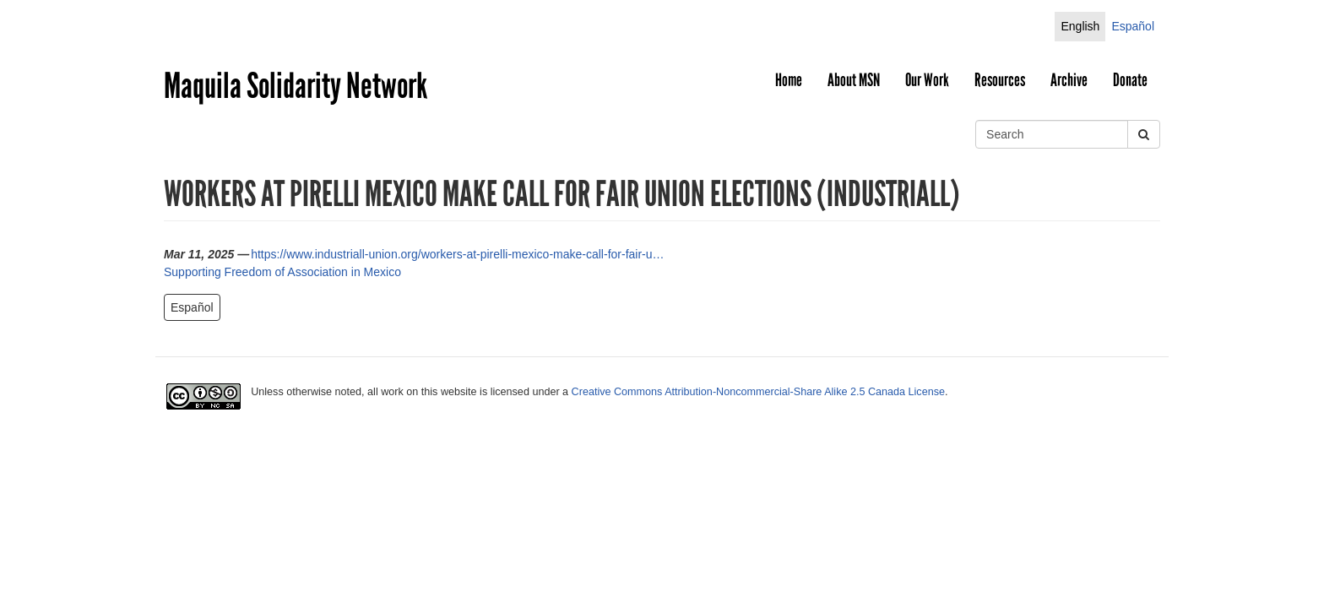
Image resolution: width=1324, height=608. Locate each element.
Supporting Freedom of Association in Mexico (282, 272)
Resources (999, 80)
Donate (1130, 80)
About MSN (854, 80)
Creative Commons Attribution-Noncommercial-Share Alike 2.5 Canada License (758, 392)
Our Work (927, 80)
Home (788, 80)
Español (1132, 26)
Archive (1069, 80)
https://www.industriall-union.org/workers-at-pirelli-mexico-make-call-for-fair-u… (457, 254)
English (1080, 26)
